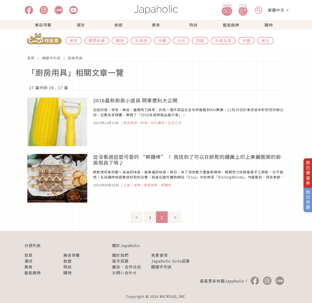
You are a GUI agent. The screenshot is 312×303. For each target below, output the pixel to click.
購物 (268, 25)
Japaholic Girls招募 (170, 261)
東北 (265, 40)
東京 (73, 40)
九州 (181, 40)
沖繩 (162, 40)
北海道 (141, 40)
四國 (200, 40)
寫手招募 (120, 261)
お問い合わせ (124, 273)
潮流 (81, 25)
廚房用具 (75, 57)
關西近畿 (96, 40)
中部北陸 (223, 40)
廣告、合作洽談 (126, 267)
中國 (246, 40)
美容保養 (43, 25)
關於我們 (120, 255)
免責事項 (159, 255)
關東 (120, 40)
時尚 (193, 25)
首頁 (31, 57)
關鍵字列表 (51, 57)
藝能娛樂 (231, 25)
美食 (156, 25)
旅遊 (118, 25)
